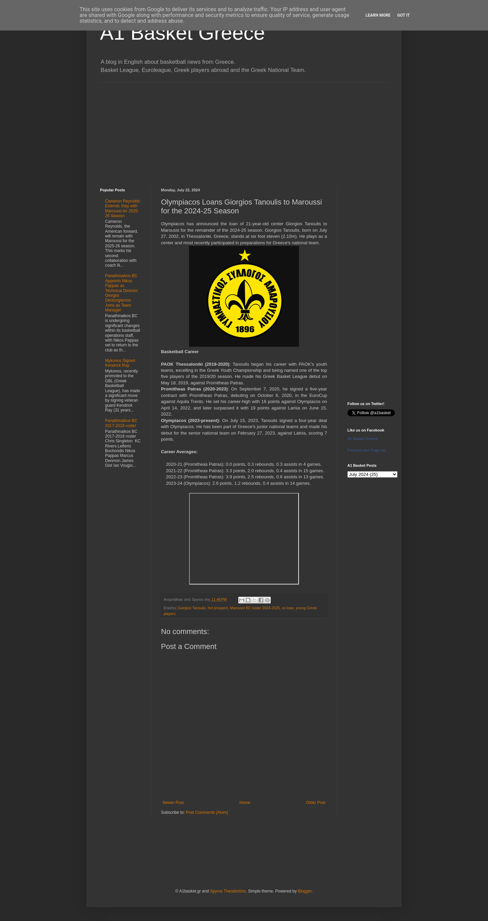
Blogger (305, 891)
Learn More (378, 15)
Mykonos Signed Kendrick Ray (120, 363)
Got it (403, 15)
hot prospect (218, 608)
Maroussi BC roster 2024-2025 (255, 608)
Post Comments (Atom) (207, 812)
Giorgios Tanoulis (192, 608)
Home (245, 802)
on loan (287, 608)
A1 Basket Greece (182, 32)
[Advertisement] (244, 130)
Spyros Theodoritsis (228, 891)
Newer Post (173, 802)
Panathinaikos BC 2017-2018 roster (121, 423)
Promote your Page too (366, 450)
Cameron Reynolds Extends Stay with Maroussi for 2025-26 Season (122, 208)
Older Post (315, 802)
